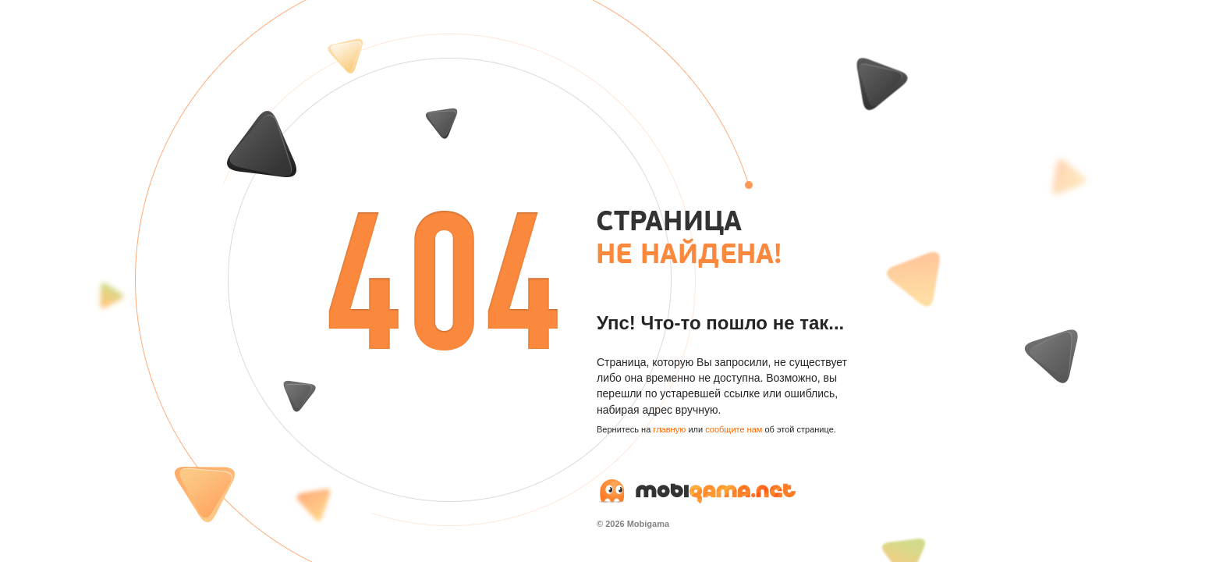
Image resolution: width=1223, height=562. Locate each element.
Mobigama (648, 523)
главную (669, 429)
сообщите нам (733, 429)
